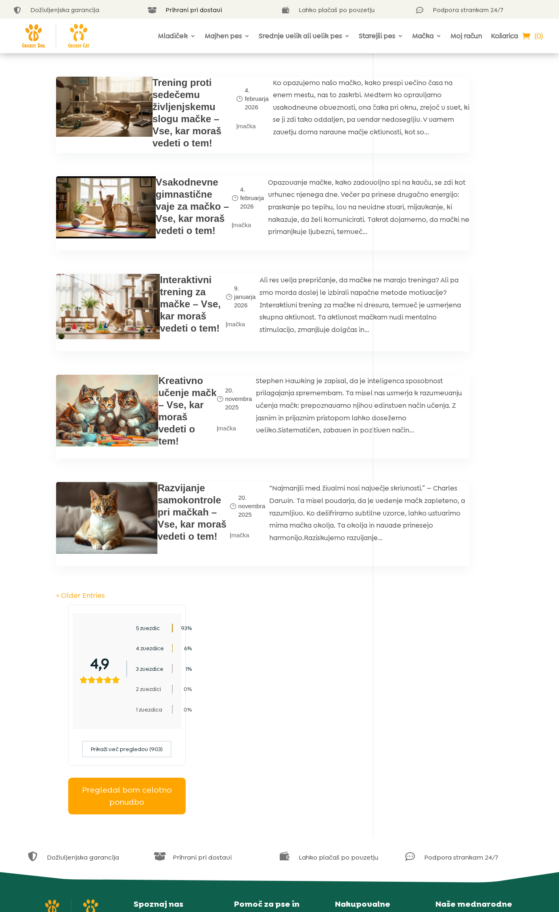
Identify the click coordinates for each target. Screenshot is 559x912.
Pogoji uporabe (365, 782)
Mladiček (173, 35)
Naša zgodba (160, 739)
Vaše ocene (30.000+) (173, 749)
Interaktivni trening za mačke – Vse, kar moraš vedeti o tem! (158, 342)
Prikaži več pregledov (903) (444, 221)
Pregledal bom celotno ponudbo (444, 268)
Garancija (356, 793)
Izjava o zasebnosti (370, 762)
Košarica (504, 35)
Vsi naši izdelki (363, 751)
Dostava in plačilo (369, 803)
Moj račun (466, 35)
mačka (201, 132)
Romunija (457, 803)
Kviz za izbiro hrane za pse (281, 803)
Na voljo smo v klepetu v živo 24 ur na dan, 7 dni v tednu (279, 761)
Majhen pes (223, 35)
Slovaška (456, 814)
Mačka (422, 35)
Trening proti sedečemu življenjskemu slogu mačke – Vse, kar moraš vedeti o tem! (159, 119)
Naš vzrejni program (172, 790)
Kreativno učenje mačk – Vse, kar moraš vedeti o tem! (154, 455)
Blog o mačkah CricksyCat (281, 793)
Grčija (451, 762)
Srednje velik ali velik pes (300, 35)
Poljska (453, 793)
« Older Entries (79, 642)
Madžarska (458, 782)
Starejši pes (377, 35)
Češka (451, 751)
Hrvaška (455, 772)
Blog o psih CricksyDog (276, 782)
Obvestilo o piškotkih (373, 772)
